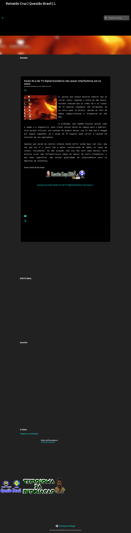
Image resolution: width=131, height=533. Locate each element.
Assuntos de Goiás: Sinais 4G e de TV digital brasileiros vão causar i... (65, 185)
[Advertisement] (31, 21)
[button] (25, 90)
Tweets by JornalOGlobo (29, 434)
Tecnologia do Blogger (65, 526)
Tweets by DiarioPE (48, 442)
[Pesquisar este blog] (118, 17)
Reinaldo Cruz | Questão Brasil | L (31, 3)
